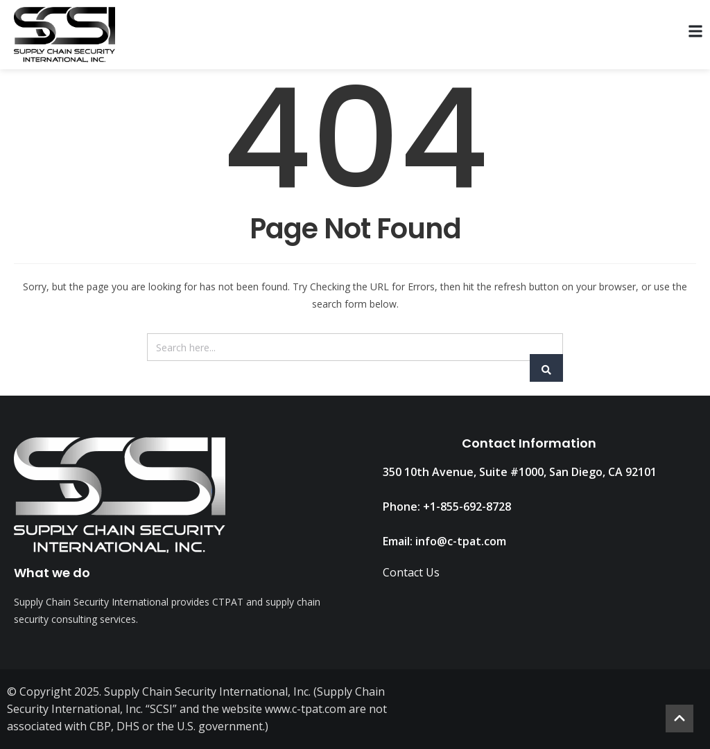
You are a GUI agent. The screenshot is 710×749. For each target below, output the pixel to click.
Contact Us (411, 572)
